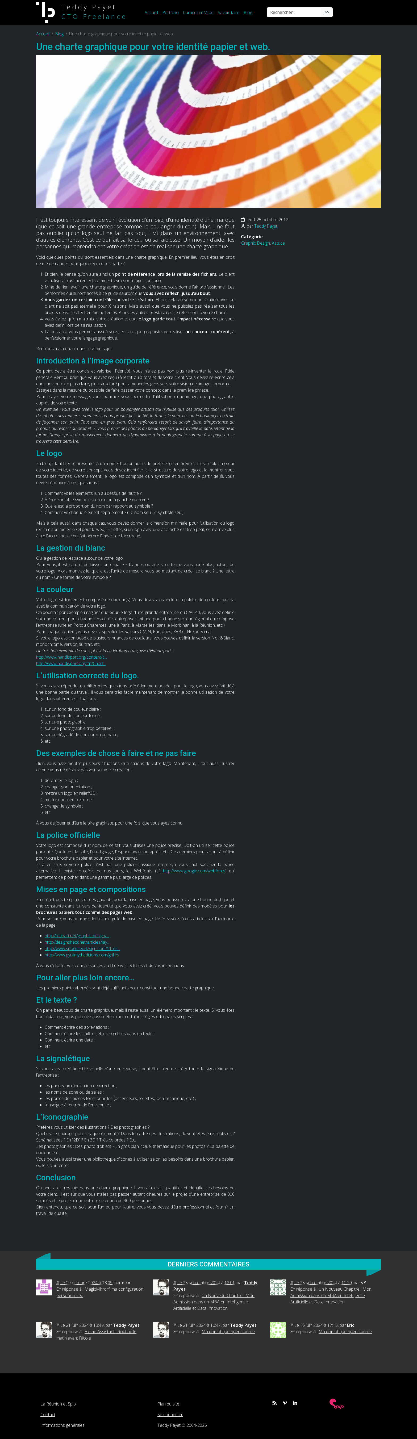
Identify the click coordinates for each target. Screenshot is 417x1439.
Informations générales (62, 1425)
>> (326, 12)
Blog (248, 12)
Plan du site (168, 1404)
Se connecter (170, 1414)
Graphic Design (255, 243)
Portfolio (170, 12)
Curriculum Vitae (198, 12)
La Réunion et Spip (58, 1404)
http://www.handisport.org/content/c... (71, 657)
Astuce (278, 243)
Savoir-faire (228, 12)
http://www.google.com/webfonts (194, 871)
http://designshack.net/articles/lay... (77, 942)
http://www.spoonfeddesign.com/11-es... (82, 948)
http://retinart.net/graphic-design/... (77, 936)
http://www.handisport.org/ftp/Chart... (71, 663)
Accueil (151, 12)
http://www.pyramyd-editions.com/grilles (82, 955)
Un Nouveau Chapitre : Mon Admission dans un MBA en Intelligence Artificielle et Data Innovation (214, 1301)
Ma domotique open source (228, 1332)
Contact (47, 1414)
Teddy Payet (265, 226)
